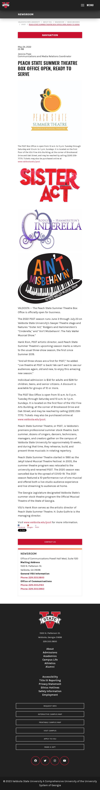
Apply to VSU (50, 739)
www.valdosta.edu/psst (29, 161)
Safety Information (50, 691)
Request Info (50, 706)
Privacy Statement (50, 684)
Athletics (50, 663)
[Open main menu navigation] (89, 5)
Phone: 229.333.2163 (32, 585)
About (50, 649)
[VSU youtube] (64, 760)
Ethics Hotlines (50, 687)
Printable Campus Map (50, 722)
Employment (50, 695)
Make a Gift (50, 747)
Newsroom (25, 14)
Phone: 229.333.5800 (32, 577)
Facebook (21, 527)
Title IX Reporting (50, 680)
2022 (23, 24)
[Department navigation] (50, 35)
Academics (50, 656)
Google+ (30, 527)
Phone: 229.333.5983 (32, 589)
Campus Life (50, 659)
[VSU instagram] (54, 760)
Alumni (50, 666)
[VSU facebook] (35, 760)
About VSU (47, 22)
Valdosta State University (29, 22)
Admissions (50, 652)
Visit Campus (50, 731)
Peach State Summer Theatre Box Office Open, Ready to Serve (54, 24)
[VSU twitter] (45, 760)
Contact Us (50, 542)
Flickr (37, 527)
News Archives (73, 22)
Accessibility (50, 676)
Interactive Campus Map (50, 714)
